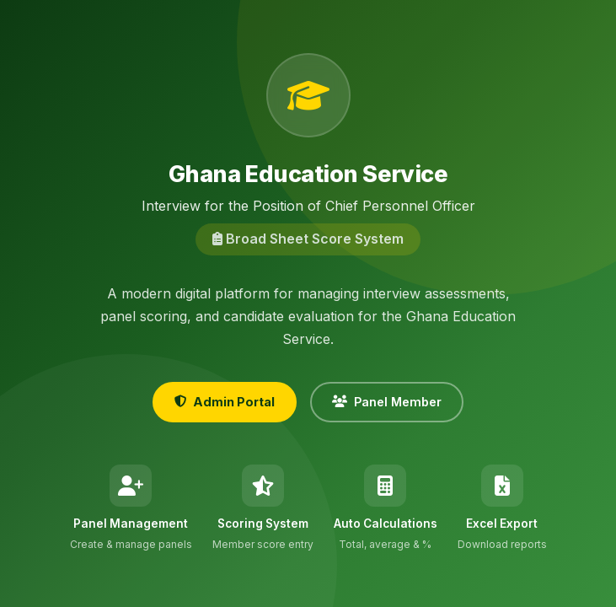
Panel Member (387, 402)
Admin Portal (224, 402)
